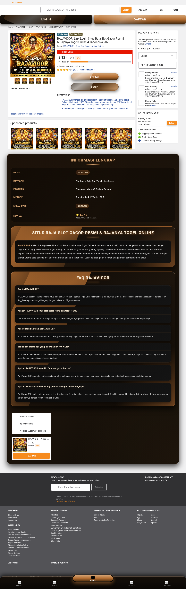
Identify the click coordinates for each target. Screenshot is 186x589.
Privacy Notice (56, 519)
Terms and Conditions (59, 516)
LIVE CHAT (167, 583)
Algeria (140, 508)
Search (126, 10)
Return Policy (13, 544)
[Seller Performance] (158, 129)
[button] (131, 34)
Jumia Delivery (13, 549)
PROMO (19, 583)
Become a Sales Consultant (104, 514)
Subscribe (99, 481)
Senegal (154, 514)
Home (10, 27)
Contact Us (12, 514)
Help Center (12, 511)
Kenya (153, 508)
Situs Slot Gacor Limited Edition (90, 46)
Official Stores (56, 529)
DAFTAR (140, 19)
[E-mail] (70, 480)
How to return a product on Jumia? (21, 531)
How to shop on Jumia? (17, 526)
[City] (157, 65)
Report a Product (14, 536)
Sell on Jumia (15, 2)
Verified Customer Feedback (30, 424)
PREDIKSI (131, 583)
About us (54, 508)
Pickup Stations (14, 547)
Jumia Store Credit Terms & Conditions (66, 521)
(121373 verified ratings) (84, 70)
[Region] (157, 55)
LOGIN (46, 19)
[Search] (82, 10)
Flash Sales (55, 532)
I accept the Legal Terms (65, 495)
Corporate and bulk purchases (19, 533)
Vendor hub (98, 511)
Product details (24, 410)
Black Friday (56, 534)
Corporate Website (58, 514)
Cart (173, 10)
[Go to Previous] (12, 81)
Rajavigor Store (76, 34)
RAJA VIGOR (41, 27)
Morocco (154, 511)
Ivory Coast (141, 516)
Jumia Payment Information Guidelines (66, 524)
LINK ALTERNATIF (56, 27)
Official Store (63, 34)
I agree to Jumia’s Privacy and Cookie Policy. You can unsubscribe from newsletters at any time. (89, 491)
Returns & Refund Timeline (18, 541)
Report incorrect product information (26, 107)
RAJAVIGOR (20, 27)
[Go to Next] (53, 81)
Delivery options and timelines (19, 528)
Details (148, 44)
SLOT (31, 27)
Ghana (139, 514)
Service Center (13, 523)
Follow (171, 123)
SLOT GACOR (56, 570)
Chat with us (13, 508)
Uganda (154, 516)
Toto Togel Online (58, 511)
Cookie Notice (56, 527)
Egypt (139, 511)
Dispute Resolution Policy (18, 539)
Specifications (23, 417)
